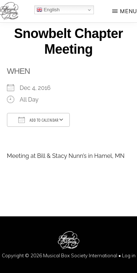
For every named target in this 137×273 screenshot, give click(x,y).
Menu (128, 11)
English (48, 10)
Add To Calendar (38, 120)
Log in (129, 255)
